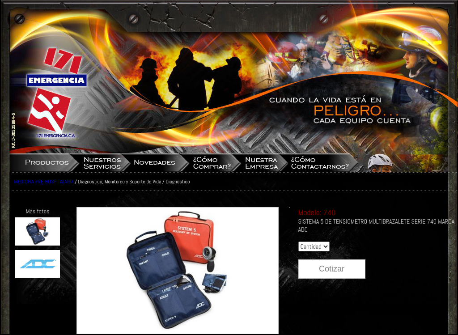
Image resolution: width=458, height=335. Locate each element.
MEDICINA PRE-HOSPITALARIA (44, 181)
